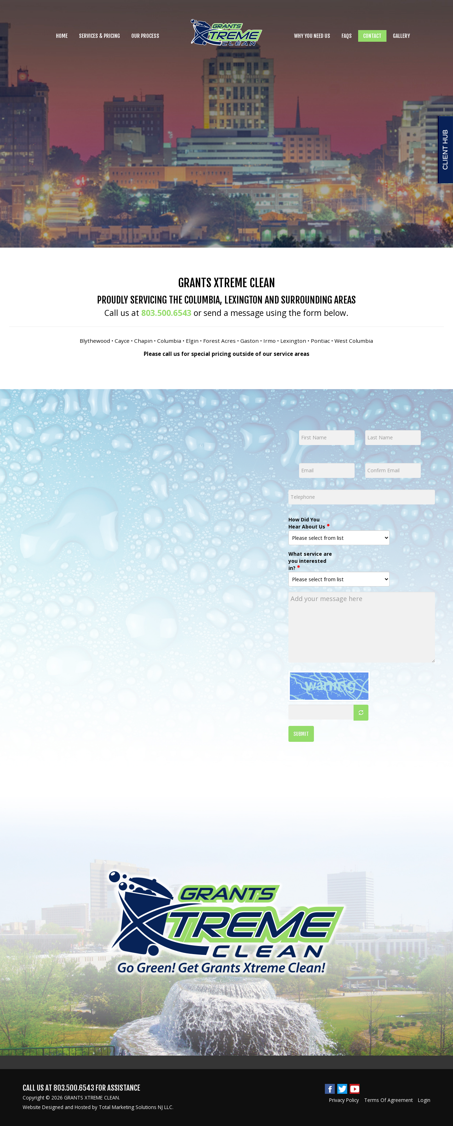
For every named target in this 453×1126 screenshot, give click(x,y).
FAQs (347, 36)
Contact (372, 36)
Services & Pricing (99, 36)
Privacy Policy (344, 1100)
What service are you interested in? (310, 560)
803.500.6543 (166, 312)
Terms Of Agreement (388, 1100)
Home (62, 36)
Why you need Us (312, 36)
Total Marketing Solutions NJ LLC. (136, 1107)
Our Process (145, 36)
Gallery (401, 36)
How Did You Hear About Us (309, 523)
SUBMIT (301, 734)
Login (424, 1100)
